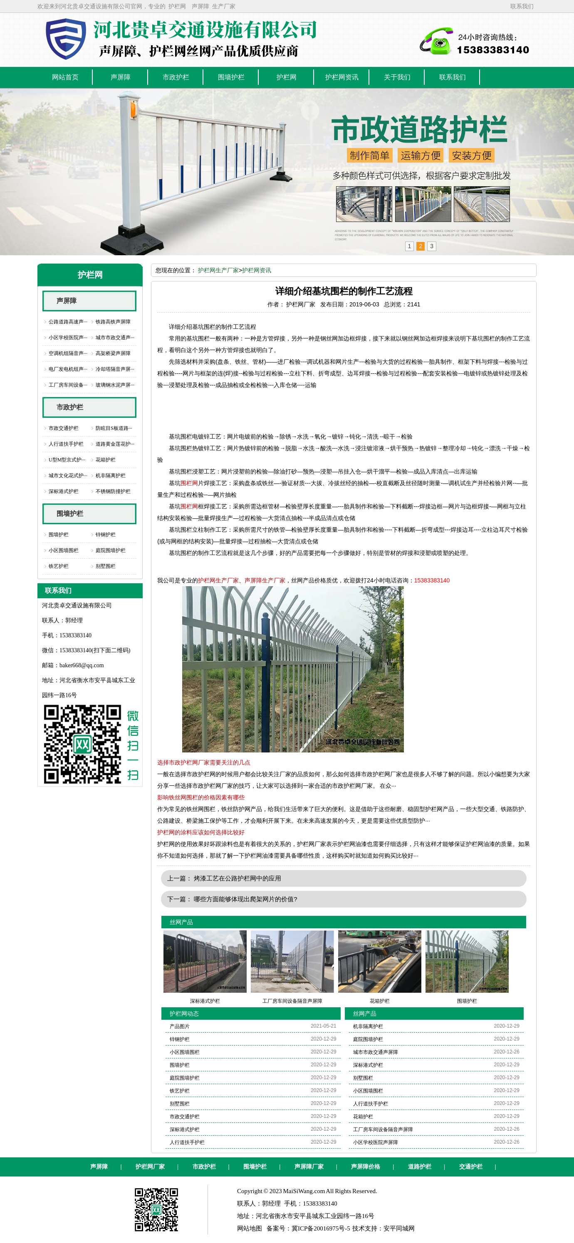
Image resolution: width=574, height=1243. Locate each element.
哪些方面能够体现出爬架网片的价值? (245, 899)
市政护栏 (70, 407)
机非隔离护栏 (111, 475)
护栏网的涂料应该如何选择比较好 (201, 832)
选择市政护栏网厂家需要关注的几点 (203, 762)
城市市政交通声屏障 (375, 1052)
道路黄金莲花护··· (115, 444)
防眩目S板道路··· (114, 428)
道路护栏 (419, 1167)
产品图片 (180, 1026)
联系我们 (522, 6)
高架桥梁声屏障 (113, 353)
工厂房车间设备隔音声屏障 (383, 1129)
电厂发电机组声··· (68, 369)
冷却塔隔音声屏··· (115, 369)
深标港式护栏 (64, 491)
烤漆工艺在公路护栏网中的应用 (237, 878)
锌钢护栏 (106, 535)
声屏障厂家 (309, 1167)
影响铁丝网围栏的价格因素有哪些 (201, 797)
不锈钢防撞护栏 (113, 491)
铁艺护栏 (59, 566)
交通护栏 (470, 1167)
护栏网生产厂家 (218, 270)
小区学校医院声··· (68, 337)
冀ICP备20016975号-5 (321, 1228)
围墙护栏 (70, 513)
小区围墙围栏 (64, 550)
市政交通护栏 (64, 428)
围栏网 (189, 483)
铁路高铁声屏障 (113, 322)
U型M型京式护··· (67, 460)
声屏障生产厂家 (265, 580)
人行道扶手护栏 (66, 444)
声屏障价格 (365, 1167)
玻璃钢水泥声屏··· (115, 385)
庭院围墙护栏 (111, 550)
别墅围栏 (106, 566)
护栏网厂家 (150, 1167)
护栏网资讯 (256, 270)
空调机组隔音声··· (68, 353)
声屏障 (200, 6)
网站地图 (249, 1228)
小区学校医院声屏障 (375, 1142)
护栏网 (177, 6)
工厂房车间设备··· (68, 385)
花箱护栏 (106, 460)
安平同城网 (399, 1228)
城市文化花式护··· (68, 475)
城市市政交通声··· (115, 337)
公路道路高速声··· (68, 322)
